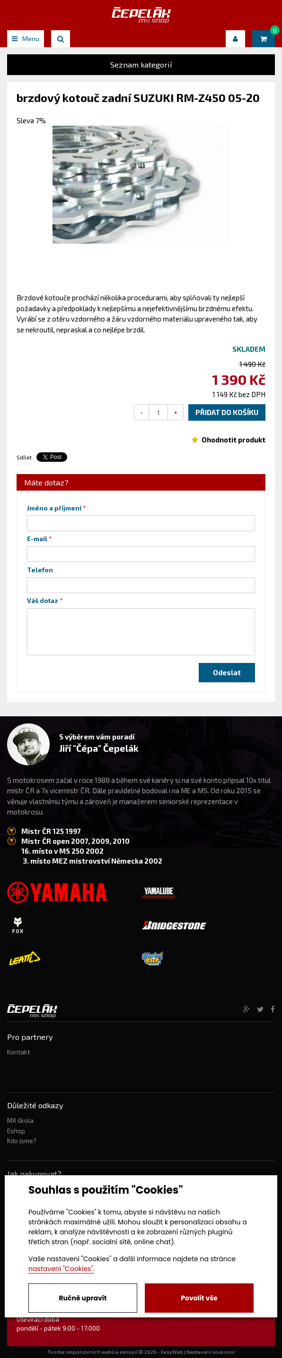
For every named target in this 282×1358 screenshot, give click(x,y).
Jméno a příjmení (54, 508)
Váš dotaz (42, 600)
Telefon (40, 570)
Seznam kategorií (141, 64)
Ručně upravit (82, 1298)
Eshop (16, 1131)
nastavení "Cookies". (61, 1268)
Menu (25, 38)
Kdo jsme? (21, 1141)
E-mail (37, 539)
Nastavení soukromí (210, 1352)
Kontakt (18, 1052)
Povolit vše (199, 1298)
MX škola (20, 1120)
